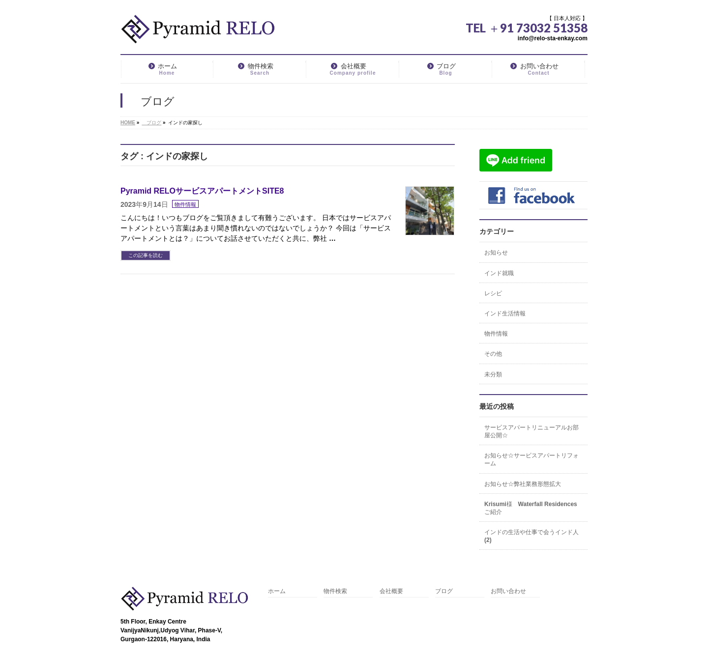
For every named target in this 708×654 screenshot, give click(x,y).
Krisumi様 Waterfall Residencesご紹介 (530, 508)
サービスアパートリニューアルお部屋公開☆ (531, 431)
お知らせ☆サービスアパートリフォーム (531, 459)
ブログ (444, 591)
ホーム (277, 591)
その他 (493, 353)
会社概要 (391, 591)
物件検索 (335, 591)
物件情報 (185, 204)
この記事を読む (145, 255)
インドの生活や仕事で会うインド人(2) (531, 536)
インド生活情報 (505, 313)
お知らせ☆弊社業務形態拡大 (522, 484)
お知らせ (496, 252)
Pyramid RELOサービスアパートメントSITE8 (202, 191)
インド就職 (499, 273)
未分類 (493, 374)
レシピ (493, 293)
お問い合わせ (508, 591)
